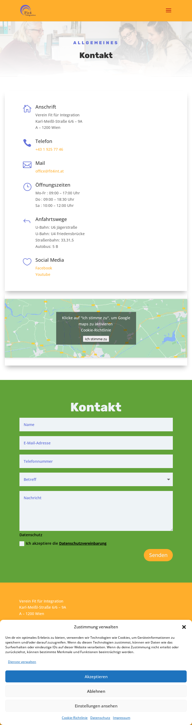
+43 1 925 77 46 (49, 149)
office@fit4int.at (49, 171)
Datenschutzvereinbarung (83, 543)
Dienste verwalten (22, 662)
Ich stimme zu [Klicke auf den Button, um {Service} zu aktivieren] (96, 339)
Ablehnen (96, 691)
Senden (158, 555)
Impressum (121, 717)
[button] (184, 627)
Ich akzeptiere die (63, 543)
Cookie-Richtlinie (75, 717)
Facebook (43, 268)
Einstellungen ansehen (96, 705)
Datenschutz (100, 717)
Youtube (42, 274)
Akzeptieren (96, 676)
